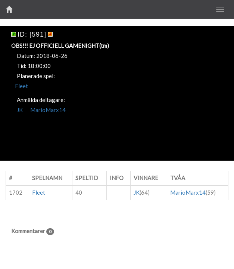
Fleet (21, 86)
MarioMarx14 (48, 109)
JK (20, 109)
